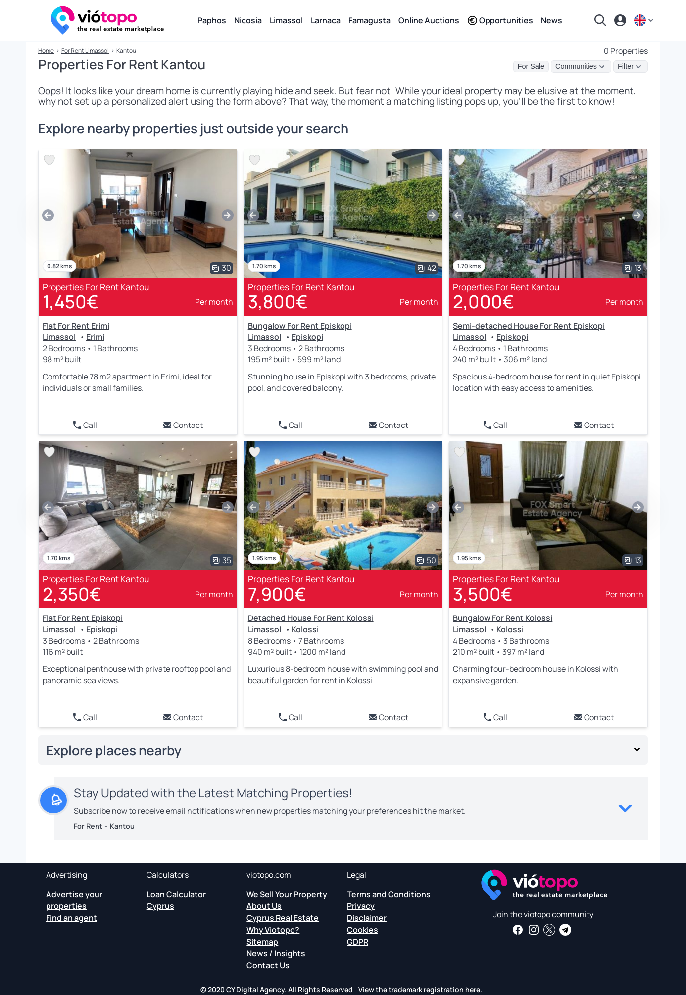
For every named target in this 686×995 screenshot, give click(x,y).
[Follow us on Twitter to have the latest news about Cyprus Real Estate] (549, 930)
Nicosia (248, 20)
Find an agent (71, 917)
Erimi (95, 337)
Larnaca (326, 20)
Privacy (361, 905)
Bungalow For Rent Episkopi (300, 325)
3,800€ (278, 301)
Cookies (362, 929)
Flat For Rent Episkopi (83, 618)
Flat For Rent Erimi (76, 325)
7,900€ (277, 594)
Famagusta (369, 20)
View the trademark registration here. (420, 989)
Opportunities (500, 20)
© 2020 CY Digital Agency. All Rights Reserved (276, 989)
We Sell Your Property (286, 894)
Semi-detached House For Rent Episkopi (529, 325)
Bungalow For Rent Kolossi (502, 618)
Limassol (286, 20)
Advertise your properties (74, 900)
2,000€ (483, 301)
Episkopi (307, 337)
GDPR (357, 941)
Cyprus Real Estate (282, 917)
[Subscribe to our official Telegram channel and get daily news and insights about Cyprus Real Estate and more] (565, 930)
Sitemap (262, 941)
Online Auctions (428, 20)
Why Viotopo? (272, 929)
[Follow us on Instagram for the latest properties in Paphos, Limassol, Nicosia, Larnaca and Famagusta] (533, 930)
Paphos (211, 20)
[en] (645, 20)
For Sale (531, 66)
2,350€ (72, 594)
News (551, 20)
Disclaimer (367, 917)
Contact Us (268, 965)
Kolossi (305, 629)
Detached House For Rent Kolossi (311, 618)
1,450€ (70, 301)
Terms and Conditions (389, 894)
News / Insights (275, 953)
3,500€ (483, 594)
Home (46, 51)
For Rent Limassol (85, 51)
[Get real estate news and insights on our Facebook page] (518, 930)
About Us (264, 905)
